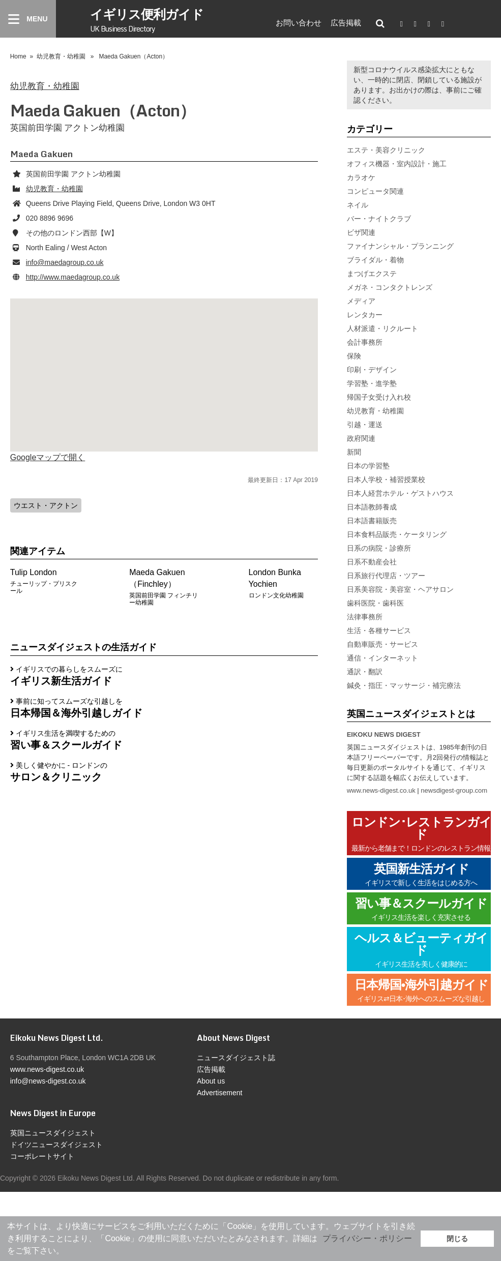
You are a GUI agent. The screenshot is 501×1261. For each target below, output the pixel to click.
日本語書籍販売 (372, 521)
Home (18, 56)
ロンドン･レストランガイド (421, 834)
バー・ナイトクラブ (379, 219)
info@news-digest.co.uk (48, 1081)
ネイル (357, 205)
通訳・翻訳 (364, 672)
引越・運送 (364, 425)
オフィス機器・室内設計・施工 (397, 164)
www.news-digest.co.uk (381, 790)
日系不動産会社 (372, 562)
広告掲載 (346, 22)
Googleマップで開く (47, 457)
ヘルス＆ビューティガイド (421, 950)
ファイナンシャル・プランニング (400, 246)
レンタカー (364, 315)
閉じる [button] (457, 1239)
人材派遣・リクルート (382, 328)
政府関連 (361, 438)
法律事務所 (364, 617)
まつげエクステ (372, 273)
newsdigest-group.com (454, 790)
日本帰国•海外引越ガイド (421, 991)
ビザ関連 (361, 232)
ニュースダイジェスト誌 (236, 1058)
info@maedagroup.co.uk (65, 262)
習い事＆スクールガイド (421, 909)
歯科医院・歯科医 (375, 603)
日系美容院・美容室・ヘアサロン (400, 589)
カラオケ (361, 177)
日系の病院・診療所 (379, 548)
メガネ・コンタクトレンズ (389, 287)
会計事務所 (364, 342)
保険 (354, 356)
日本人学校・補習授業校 (386, 479)
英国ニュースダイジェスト (53, 1133)
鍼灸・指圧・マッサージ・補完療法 (404, 685)
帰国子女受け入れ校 (379, 397)
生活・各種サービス (379, 630)
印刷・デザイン (372, 370)
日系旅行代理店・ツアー (386, 576)
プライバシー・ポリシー (367, 1238)
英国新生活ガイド (421, 875)
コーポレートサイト (42, 1156)
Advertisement (219, 1093)
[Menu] (28, 19)
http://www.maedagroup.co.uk (73, 277)
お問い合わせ (298, 22)
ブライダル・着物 (375, 260)
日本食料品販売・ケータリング (397, 534)
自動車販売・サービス (382, 644)
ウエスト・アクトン (46, 505)
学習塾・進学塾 (372, 383)
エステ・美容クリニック (386, 150)
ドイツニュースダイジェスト (56, 1144)
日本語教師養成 (372, 507)
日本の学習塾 (368, 466)
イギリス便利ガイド (146, 19)
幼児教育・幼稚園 (61, 56)
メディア (361, 301)
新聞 (354, 452)
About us (211, 1081)
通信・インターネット (382, 658)
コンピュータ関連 (375, 191)
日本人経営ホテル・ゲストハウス (400, 493)
